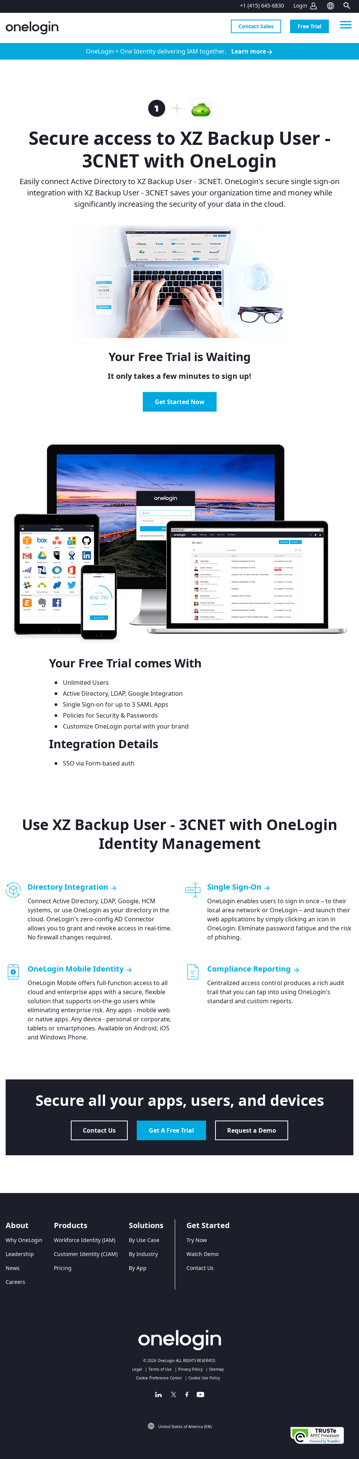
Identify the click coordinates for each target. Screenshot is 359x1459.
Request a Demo (251, 1130)
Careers (15, 1281)
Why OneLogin (24, 1240)
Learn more (252, 51)
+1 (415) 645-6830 (262, 5)
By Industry (143, 1254)
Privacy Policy (190, 1369)
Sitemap (216, 1369)
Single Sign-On (239, 887)
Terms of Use (160, 1369)
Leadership (20, 1254)
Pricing (63, 1267)
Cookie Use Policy (204, 1378)
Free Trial (309, 26)
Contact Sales (255, 26)
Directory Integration (72, 887)
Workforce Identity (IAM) (84, 1240)
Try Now (196, 1240)
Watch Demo (202, 1254)
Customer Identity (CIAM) (86, 1254)
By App (138, 1267)
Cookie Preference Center (159, 1378)
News (13, 1267)
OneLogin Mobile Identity (80, 968)
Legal (137, 1369)
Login (300, 5)
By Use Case (144, 1240)
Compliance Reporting (253, 968)
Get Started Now (180, 402)
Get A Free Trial (171, 1130)
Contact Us (99, 1130)
